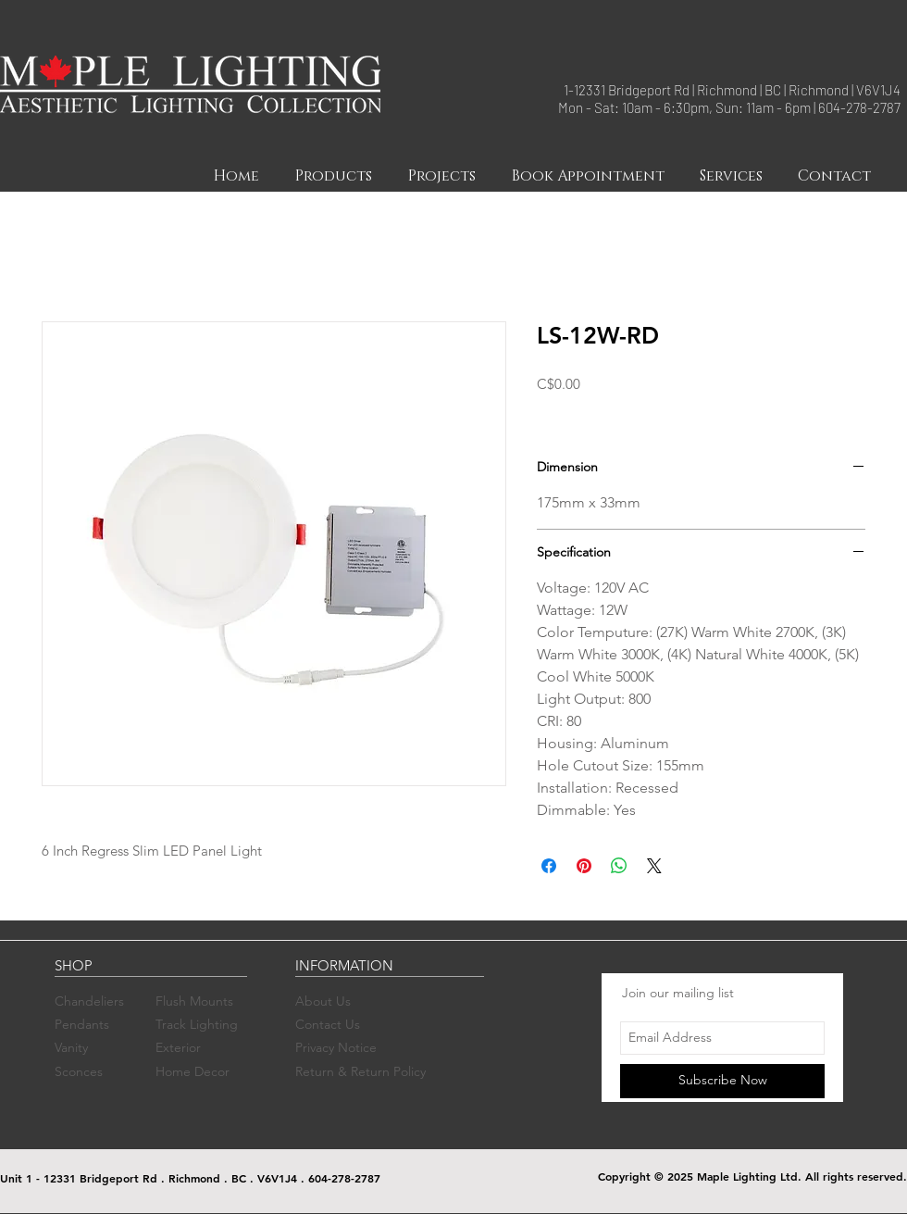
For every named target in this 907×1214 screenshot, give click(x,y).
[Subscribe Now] (722, 1081)
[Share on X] (654, 866)
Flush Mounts (194, 1001)
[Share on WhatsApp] (619, 866)
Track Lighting (196, 1024)
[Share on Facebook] (549, 866)
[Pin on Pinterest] (584, 866)
